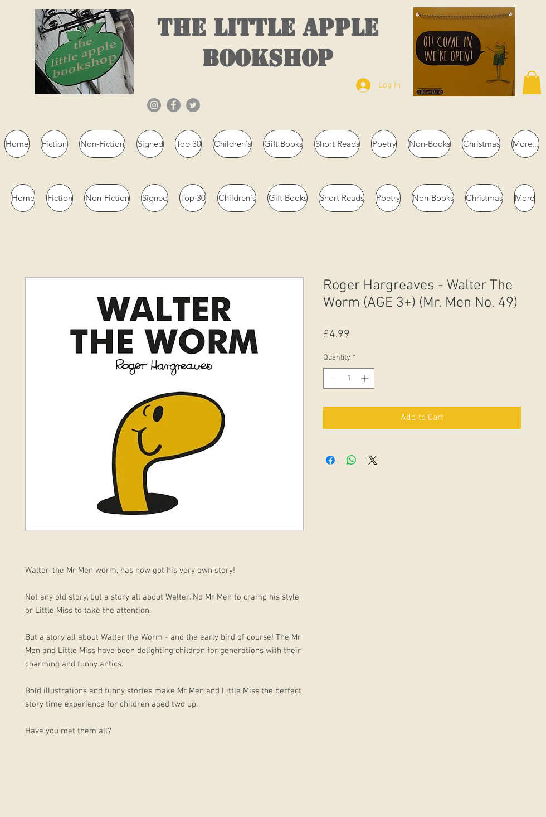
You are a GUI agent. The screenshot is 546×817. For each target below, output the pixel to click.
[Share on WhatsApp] (351, 460)
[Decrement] (332, 378)
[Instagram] (154, 105)
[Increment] (366, 378)
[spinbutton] (349, 378)
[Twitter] (193, 105)
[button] (532, 82)
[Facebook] (174, 105)
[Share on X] (372, 460)
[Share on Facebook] (330, 460)
